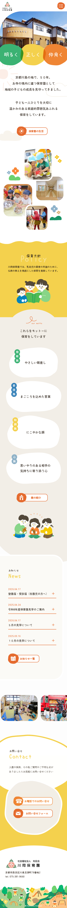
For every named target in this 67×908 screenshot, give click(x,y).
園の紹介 (36, 515)
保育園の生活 (36, 131)
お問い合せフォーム (37, 830)
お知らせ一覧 (27, 676)
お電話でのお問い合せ (36, 818)
